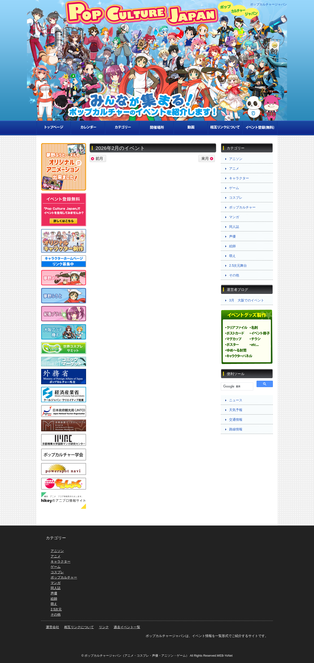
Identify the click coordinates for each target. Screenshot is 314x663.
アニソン (235, 159)
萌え (232, 256)
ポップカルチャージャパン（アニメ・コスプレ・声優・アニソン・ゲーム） (136, 655)
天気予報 (235, 410)
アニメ (234, 168)
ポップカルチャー (242, 207)
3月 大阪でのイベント (246, 300)
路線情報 (235, 429)
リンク (104, 627)
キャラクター (239, 178)
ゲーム (234, 188)
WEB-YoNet (225, 655)
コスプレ (235, 197)
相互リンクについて (79, 627)
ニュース (235, 400)
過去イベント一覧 (127, 627)
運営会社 (52, 627)
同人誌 (234, 227)
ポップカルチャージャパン (268, 4)
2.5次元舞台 (238, 265)
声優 (232, 236)
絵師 (232, 246)
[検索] (236, 386)
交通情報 (235, 419)
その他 (234, 275)
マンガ (234, 217)
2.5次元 (56, 609)
